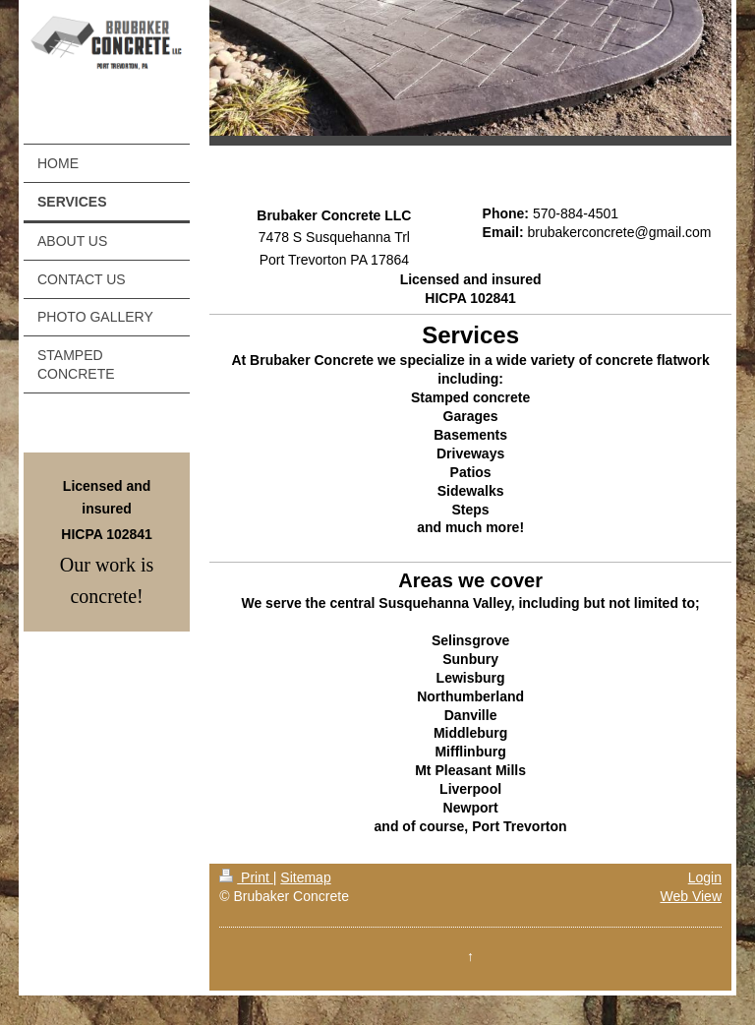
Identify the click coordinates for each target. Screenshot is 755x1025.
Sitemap (305, 877)
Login (705, 877)
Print (246, 877)
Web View (691, 896)
